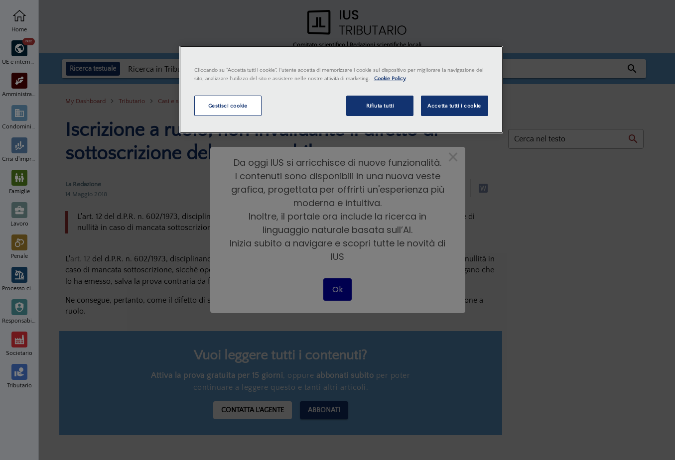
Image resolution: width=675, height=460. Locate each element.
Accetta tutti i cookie (454, 106)
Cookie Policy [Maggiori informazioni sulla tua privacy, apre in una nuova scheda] (390, 78)
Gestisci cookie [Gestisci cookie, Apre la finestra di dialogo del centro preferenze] (228, 106)
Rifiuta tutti (380, 106)
